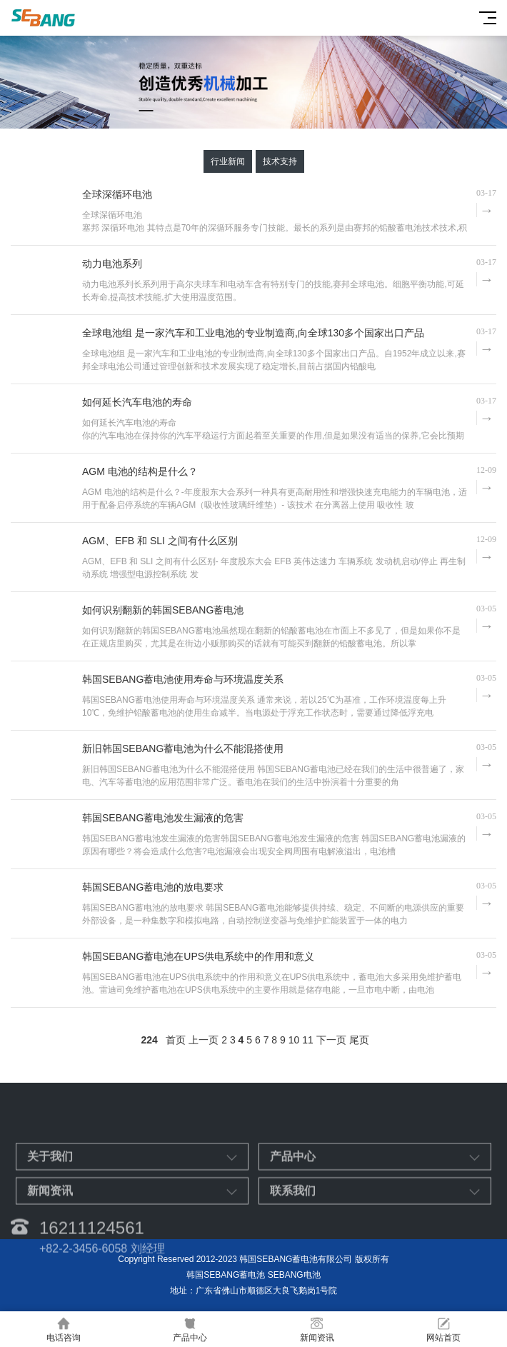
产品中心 (190, 1329)
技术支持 (280, 161)
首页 (176, 1040)
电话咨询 (63, 1329)
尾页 (359, 1040)
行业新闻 (228, 161)
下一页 (331, 1040)
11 (307, 1040)
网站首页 (444, 1329)
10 (294, 1040)
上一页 (204, 1040)
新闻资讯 (317, 1329)
